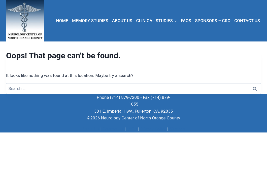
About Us (122, 20)
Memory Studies (90, 20)
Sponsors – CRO (212, 20)
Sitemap (177, 128)
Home (62, 20)
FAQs (186, 20)
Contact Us (247, 20)
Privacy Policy (153, 128)
